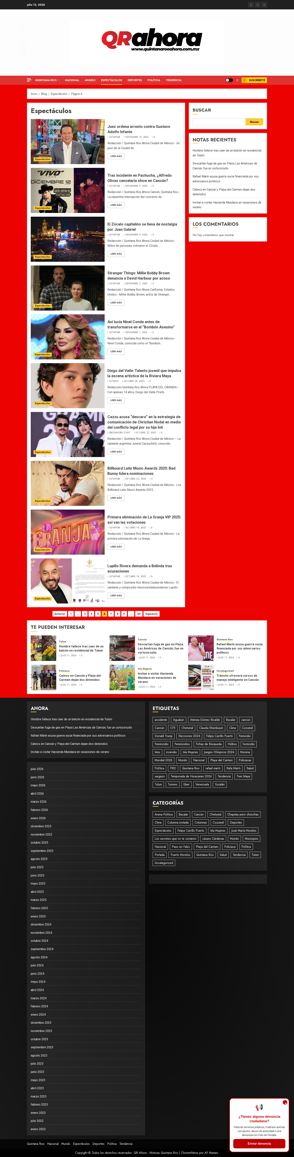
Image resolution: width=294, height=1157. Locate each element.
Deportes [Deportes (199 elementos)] (236, 822)
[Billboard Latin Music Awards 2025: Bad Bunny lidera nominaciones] (68, 483)
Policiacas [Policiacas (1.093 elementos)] (245, 760)
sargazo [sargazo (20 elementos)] (160, 776)
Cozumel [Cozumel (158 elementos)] (218, 822)
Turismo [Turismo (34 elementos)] (172, 784)
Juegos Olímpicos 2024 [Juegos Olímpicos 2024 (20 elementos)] (219, 752)
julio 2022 (37, 1121)
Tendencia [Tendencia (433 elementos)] (239, 855)
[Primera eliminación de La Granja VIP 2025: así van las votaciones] (68, 532)
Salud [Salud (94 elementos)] (223, 855)
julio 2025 (37, 867)
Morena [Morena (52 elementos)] (245, 752)
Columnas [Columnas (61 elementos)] (201, 822)
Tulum (62, 641)
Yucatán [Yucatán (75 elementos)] (220, 784)
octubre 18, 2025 (135, 576)
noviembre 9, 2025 (136, 186)
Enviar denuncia (259, 1143)
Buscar (202, 110)
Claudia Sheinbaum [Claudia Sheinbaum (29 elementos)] (211, 728)
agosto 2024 (39, 957)
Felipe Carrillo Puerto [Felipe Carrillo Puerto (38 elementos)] (219, 736)
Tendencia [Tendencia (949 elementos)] (224, 776)
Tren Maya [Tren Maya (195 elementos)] (243, 776)
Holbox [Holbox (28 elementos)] (232, 744)
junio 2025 (37, 875)
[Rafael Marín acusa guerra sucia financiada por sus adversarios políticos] (201, 648)
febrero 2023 (39, 1104)
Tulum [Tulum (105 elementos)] (158, 784)
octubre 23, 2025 (135, 478)
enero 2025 (38, 916)
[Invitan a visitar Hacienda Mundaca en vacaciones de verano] (122, 677)
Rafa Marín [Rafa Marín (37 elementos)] (233, 768)
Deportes (135, 80)
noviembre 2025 (41, 834)
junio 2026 (37, 777)
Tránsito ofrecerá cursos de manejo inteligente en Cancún (238, 678)
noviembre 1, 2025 (136, 332)
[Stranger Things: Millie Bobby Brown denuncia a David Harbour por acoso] (68, 288)
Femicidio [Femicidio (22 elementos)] (245, 736)
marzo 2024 (38, 998)
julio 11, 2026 (68, 655)
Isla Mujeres (145, 669)
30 (139, 614)
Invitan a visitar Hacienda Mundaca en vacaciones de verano (157, 678)
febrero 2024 (39, 1006)
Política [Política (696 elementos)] (246, 847)
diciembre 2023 (41, 1022)
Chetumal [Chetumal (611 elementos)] (215, 814)
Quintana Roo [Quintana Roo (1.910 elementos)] (191, 768)
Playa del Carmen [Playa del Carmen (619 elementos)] (221, 760)
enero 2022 (38, 1129)
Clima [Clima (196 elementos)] (158, 822)
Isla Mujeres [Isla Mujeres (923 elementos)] (217, 830)
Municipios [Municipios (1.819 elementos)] (251, 838)
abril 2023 (37, 1088)
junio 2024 (37, 973)
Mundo (90, 80)
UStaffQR (114, 137)
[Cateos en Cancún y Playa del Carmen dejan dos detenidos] (43, 677)
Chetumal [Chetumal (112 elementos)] (187, 728)
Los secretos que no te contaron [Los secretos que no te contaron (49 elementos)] (175, 838)
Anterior (59, 614)
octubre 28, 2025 (134, 381)
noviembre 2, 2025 (136, 283)
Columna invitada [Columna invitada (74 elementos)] (178, 822)
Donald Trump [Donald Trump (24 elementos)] (163, 736)
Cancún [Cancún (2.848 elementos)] (199, 814)
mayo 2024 (38, 982)
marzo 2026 (38, 801)
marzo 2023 (38, 1096)
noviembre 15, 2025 (136, 137)
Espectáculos (111, 80)
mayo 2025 (38, 883)
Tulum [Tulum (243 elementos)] (255, 855)
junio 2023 (37, 1072)
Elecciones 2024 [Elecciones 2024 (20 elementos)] (189, 736)
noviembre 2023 (41, 1031)
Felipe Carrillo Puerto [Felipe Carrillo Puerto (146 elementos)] (190, 830)
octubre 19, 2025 (135, 527)
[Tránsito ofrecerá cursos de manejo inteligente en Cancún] (201, 677)
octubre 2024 (39, 941)
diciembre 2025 (41, 826)
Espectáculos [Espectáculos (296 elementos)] (163, 830)
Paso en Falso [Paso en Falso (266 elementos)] (181, 847)
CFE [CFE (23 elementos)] (173, 728)
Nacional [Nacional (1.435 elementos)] (160, 847)
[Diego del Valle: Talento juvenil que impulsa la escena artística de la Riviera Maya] (68, 385)
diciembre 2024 (41, 924)
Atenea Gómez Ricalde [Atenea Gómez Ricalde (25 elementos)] (205, 720)
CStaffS (114, 381)
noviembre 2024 (41, 932)
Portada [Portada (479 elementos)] (160, 855)
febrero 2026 (39, 810)
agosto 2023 (39, 1055)
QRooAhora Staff (119, 432)
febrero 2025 (39, 908)
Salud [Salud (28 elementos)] (250, 768)
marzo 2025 (38, 900)
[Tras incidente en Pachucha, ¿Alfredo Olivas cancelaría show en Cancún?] (68, 190)
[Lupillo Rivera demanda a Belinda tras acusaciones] (68, 580)
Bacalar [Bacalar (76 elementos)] (183, 814)
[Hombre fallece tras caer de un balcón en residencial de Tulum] (43, 648)
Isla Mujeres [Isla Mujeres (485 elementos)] (190, 752)
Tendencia (173, 80)
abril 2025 (37, 892)
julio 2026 (37, 769)
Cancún (142, 639)
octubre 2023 (39, 1039)
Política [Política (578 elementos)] (159, 768)
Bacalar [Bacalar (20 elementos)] (230, 720)
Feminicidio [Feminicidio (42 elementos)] (162, 744)
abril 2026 (37, 793)
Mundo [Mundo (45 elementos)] (182, 760)
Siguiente (151, 614)
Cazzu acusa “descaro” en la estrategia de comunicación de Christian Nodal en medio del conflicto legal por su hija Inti (144, 422)
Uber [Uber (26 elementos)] (186, 784)
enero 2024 (38, 1014)
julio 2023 (37, 1063)
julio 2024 (37, 965)
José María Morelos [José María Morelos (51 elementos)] (243, 830)
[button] (237, 80)
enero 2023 (38, 1113)
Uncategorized (225, 671)
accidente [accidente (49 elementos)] (161, 720)
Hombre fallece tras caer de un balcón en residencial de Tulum (81, 648)
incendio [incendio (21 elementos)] (171, 752)
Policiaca (64, 671)
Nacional (72, 80)
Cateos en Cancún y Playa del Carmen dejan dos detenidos (80, 678)
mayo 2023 (38, 1080)
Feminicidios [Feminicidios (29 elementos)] (182, 744)
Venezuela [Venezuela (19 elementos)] (202, 784)
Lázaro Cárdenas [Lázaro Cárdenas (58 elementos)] (213, 838)
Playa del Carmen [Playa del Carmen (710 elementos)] (207, 847)
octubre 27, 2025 (146, 432)
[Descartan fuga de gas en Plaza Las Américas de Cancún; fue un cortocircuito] (122, 648)
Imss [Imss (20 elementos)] (157, 752)
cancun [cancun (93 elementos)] (245, 720)
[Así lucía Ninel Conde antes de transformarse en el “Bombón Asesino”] (68, 336)
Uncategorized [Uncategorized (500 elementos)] (164, 863)
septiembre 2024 (42, 949)
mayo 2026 (38, 785)
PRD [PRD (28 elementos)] (173, 768)
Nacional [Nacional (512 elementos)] (198, 760)
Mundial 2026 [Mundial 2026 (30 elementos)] (163, 760)
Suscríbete (253, 80)
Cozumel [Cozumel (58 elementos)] (247, 728)
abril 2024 (37, 990)
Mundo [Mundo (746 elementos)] (234, 838)
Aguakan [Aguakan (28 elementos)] (178, 720)
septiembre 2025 (42, 851)
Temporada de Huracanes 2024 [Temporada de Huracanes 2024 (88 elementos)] (191, 776)
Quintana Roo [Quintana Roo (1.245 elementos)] (205, 855)
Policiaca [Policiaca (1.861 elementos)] (230, 847)
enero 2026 (38, 818)
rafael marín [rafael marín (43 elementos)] (213, 768)
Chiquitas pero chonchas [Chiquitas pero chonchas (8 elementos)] (243, 814)
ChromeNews (189, 1153)
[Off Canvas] (29, 79)
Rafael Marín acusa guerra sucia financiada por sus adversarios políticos (239, 649)
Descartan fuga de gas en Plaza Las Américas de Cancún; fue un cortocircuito (160, 649)
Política (154, 80)
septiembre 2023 (42, 1047)
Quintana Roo (46, 80)
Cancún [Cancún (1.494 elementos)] (159, 728)
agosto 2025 (39, 859)
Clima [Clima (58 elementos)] (232, 728)
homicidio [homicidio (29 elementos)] (249, 744)
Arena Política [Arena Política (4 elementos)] (164, 814)
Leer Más (116, 156)
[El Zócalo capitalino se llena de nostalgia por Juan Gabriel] (68, 239)
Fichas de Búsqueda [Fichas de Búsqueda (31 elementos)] (209, 744)
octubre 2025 (39, 842)
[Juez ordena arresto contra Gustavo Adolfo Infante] (68, 141)
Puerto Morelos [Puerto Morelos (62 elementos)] (180, 855)
